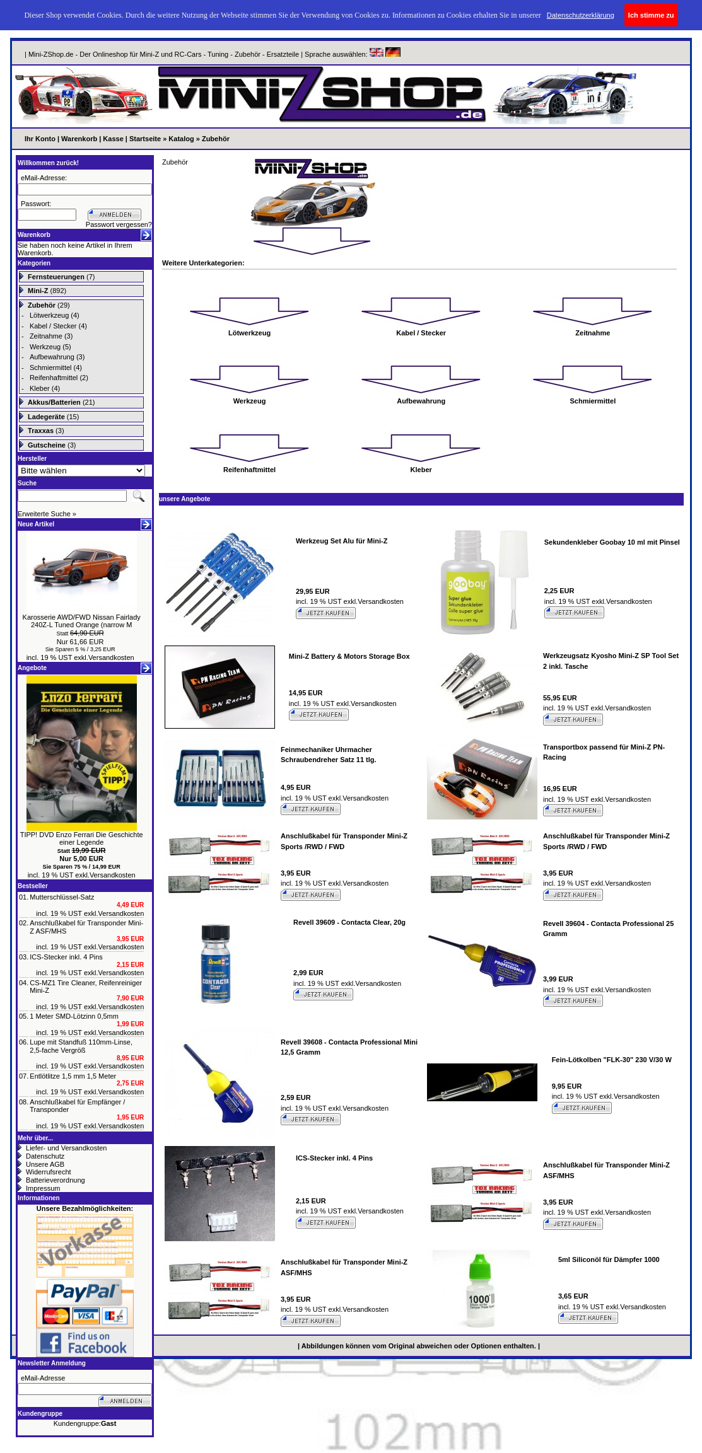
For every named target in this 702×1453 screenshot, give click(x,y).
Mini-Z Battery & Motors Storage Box (349, 656)
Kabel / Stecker (53, 326)
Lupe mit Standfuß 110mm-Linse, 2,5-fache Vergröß (81, 1046)
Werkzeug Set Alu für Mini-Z (341, 541)
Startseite (145, 138)
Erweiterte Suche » (47, 514)
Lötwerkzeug (49, 315)
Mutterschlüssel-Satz (62, 897)
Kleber (40, 388)
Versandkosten (111, 657)
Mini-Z (38, 290)
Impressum (43, 1188)
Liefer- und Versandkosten (66, 1148)
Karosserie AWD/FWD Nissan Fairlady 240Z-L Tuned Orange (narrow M (82, 621)
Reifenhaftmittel (54, 377)
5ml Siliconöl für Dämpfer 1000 (609, 1259)
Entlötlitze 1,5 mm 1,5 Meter (73, 1076)
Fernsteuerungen (56, 277)
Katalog (181, 138)
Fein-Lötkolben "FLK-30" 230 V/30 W (612, 1059)
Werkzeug (45, 346)
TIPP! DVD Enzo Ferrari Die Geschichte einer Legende (81, 839)
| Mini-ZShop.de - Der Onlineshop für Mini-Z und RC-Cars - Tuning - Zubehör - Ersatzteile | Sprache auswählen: (197, 54)
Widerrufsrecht (48, 1172)
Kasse (113, 138)
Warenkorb (79, 138)
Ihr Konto (40, 138)
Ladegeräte (46, 416)
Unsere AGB (45, 1164)
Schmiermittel (51, 367)
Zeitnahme (46, 336)
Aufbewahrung (52, 357)
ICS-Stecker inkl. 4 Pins (66, 957)
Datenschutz (45, 1156)
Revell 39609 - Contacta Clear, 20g (349, 922)
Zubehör (216, 138)
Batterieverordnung (55, 1180)
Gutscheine (47, 445)
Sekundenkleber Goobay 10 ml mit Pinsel (612, 542)
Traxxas (41, 430)
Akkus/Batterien (54, 402)
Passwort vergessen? (119, 224)
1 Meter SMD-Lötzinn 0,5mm (74, 1016)
